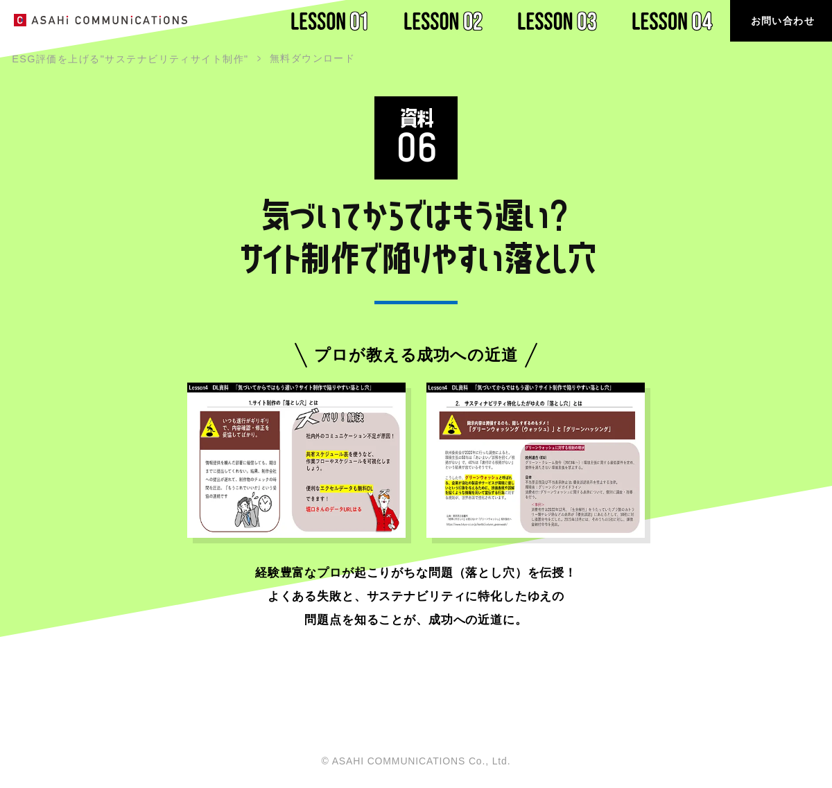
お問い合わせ (783, 20)
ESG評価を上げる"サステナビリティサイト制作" (130, 58)
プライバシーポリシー (736, 764)
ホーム (620, 764)
